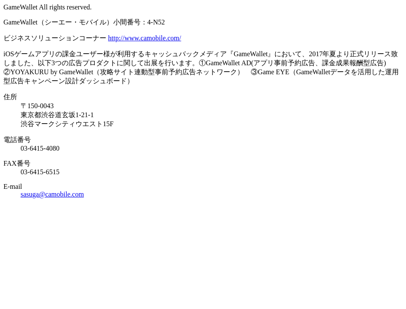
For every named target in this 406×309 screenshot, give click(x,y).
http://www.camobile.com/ (144, 38)
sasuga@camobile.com (52, 194)
